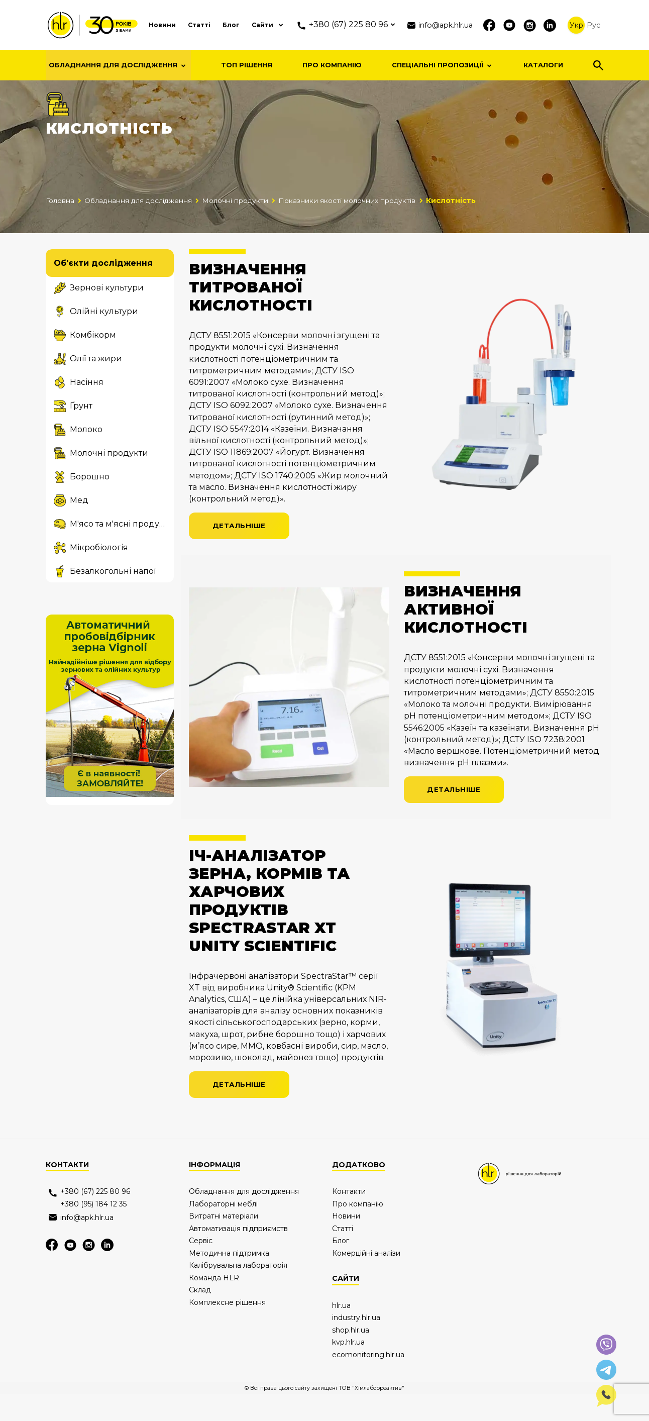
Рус (593, 25)
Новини (141, 25)
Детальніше (240, 549)
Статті (182, 25)
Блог (216, 25)
